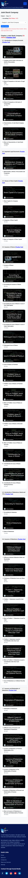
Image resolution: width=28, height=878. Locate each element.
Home (2, 855)
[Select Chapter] (14, 22)
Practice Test (11, 37)
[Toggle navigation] (25, 3)
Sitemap (3, 864)
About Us (3, 857)
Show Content (5, 26)
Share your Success (6, 862)
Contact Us (3, 859)
